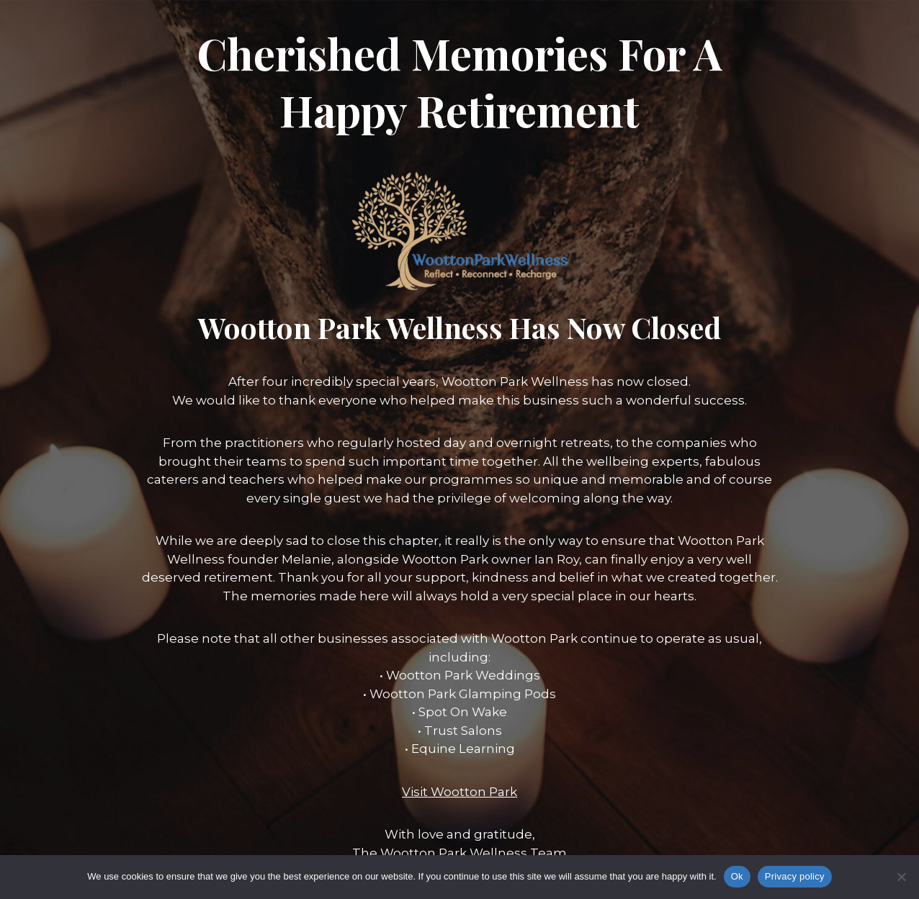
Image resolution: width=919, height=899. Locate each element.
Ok (737, 876)
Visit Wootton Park (459, 792)
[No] (901, 876)
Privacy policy (795, 876)
